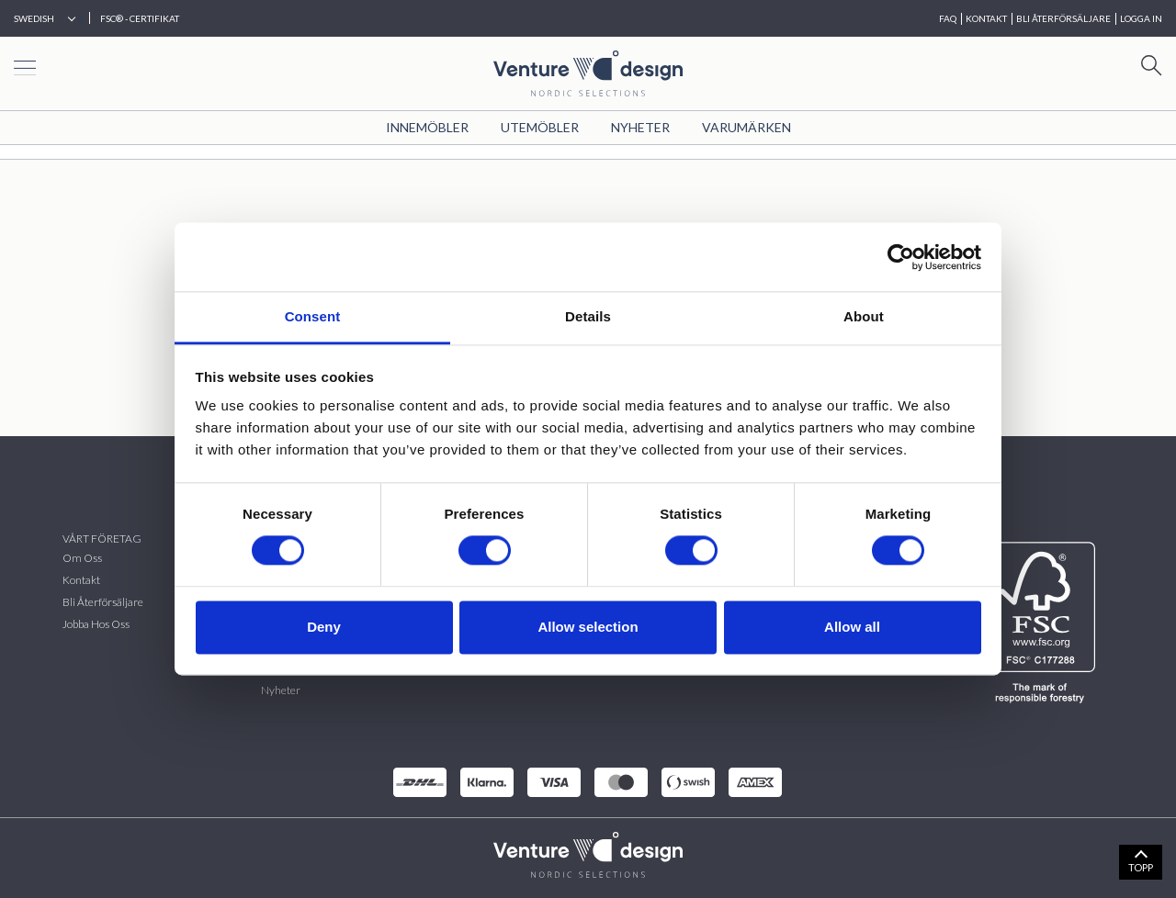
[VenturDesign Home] (588, 852)
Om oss (82, 558)
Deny (324, 626)
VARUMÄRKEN (746, 127)
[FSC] (1043, 622)
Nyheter (640, 127)
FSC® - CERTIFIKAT (139, 18)
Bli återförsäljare (102, 602)
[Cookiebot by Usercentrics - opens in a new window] (900, 257)
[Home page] (588, 71)
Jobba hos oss (96, 624)
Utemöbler (540, 127)
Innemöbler (427, 127)
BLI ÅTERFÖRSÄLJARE (1063, 18)
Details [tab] (588, 316)
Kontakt (81, 580)
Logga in (1141, 18)
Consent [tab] (313, 316)
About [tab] (863, 316)
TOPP (1140, 867)
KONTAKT (986, 18)
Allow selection (587, 626)
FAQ (947, 18)
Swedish (34, 18)
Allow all (852, 626)
